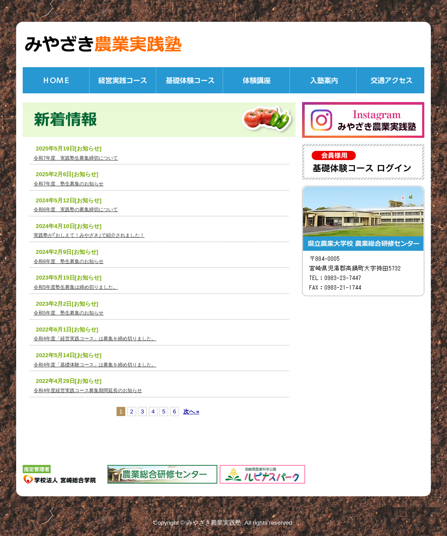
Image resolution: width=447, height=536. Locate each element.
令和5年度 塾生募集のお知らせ (68, 312)
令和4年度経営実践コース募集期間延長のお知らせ (88, 390)
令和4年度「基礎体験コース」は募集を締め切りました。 (95, 364)
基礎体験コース (189, 80)
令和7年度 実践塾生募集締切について (76, 157)
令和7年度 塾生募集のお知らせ (68, 183)
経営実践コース (122, 80)
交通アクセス (390, 80)
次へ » (191, 411)
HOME (56, 80)
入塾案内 (323, 80)
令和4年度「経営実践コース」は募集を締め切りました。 (95, 338)
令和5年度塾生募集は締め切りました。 (76, 287)
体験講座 (256, 80)
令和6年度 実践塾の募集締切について (76, 209)
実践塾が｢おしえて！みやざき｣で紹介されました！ (89, 235)
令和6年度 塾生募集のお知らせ (68, 261)
